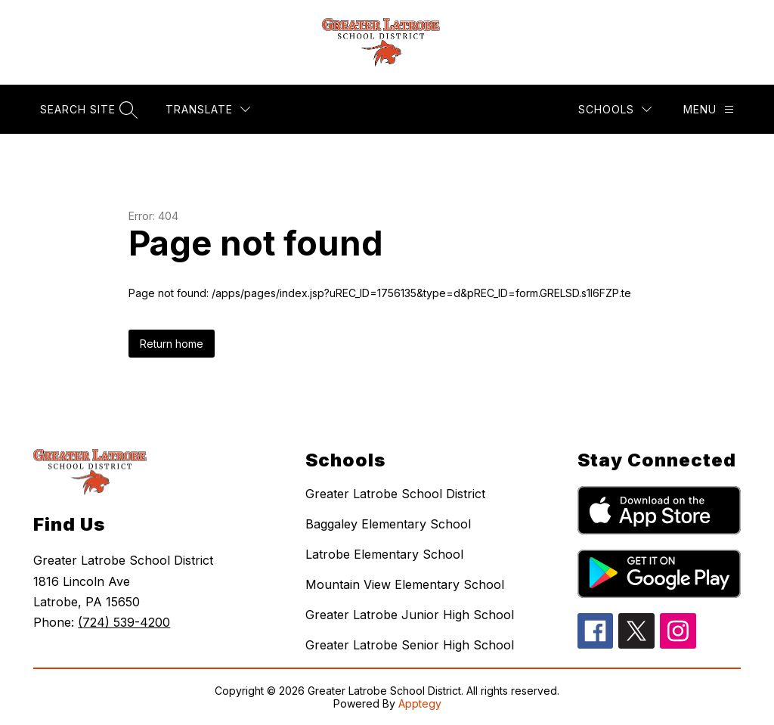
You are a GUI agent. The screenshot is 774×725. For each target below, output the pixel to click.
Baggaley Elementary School (388, 523)
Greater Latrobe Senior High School (409, 644)
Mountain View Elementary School (404, 584)
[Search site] (87, 109)
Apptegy (419, 703)
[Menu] (709, 109)
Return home (171, 343)
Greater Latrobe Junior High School (409, 614)
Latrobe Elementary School (384, 554)
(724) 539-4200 (124, 622)
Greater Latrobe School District (395, 493)
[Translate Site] (208, 109)
